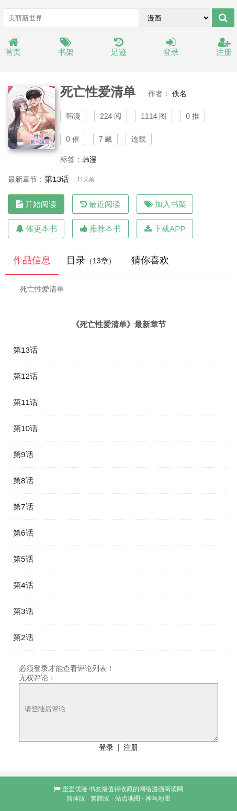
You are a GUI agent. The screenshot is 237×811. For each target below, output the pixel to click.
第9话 (23, 454)
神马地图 (158, 798)
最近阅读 (100, 204)
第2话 (23, 637)
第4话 (23, 585)
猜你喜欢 (150, 260)
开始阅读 (36, 204)
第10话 (25, 428)
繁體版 (100, 798)
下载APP (165, 228)
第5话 (23, 558)
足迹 (119, 47)
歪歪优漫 (74, 789)
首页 (13, 47)
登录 (171, 47)
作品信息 (32, 260)
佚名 (179, 93)
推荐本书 (100, 228)
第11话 (25, 402)
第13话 (56, 179)
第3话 (23, 611)
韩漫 (89, 159)
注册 (224, 47)
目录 (91, 260)
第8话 (23, 480)
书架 (66, 47)
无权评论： (37, 678)
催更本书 (36, 228)
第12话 (25, 376)
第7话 (23, 506)
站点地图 (127, 798)
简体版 (75, 798)
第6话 (23, 532)
